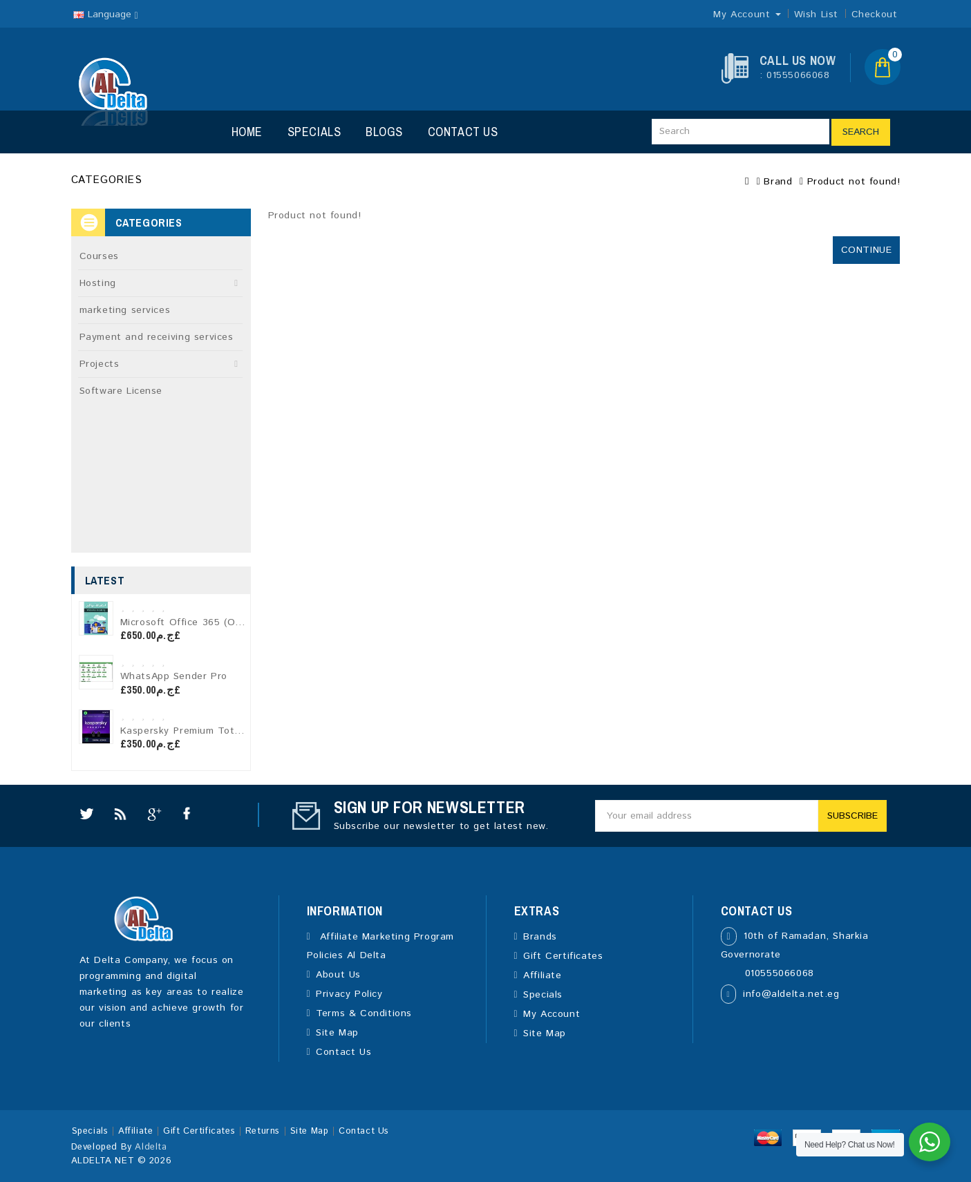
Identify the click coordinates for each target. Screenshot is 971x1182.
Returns (262, 1131)
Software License (121, 391)
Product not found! (854, 182)
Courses (99, 256)
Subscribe (852, 816)
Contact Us (463, 131)
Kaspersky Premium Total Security (203, 731)
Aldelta (151, 1147)
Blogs (384, 131)
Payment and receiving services (156, 337)
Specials (314, 131)
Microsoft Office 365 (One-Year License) (218, 622)
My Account (551, 1014)
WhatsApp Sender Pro (173, 676)
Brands (540, 937)
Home (247, 131)
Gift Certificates (563, 956)
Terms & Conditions (364, 1013)
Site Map (337, 1033)
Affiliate (542, 975)
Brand (778, 182)
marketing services (125, 310)
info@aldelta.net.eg (791, 994)
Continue (866, 250)
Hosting (97, 283)
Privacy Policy (349, 994)
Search (860, 132)
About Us (338, 975)
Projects (99, 364)
